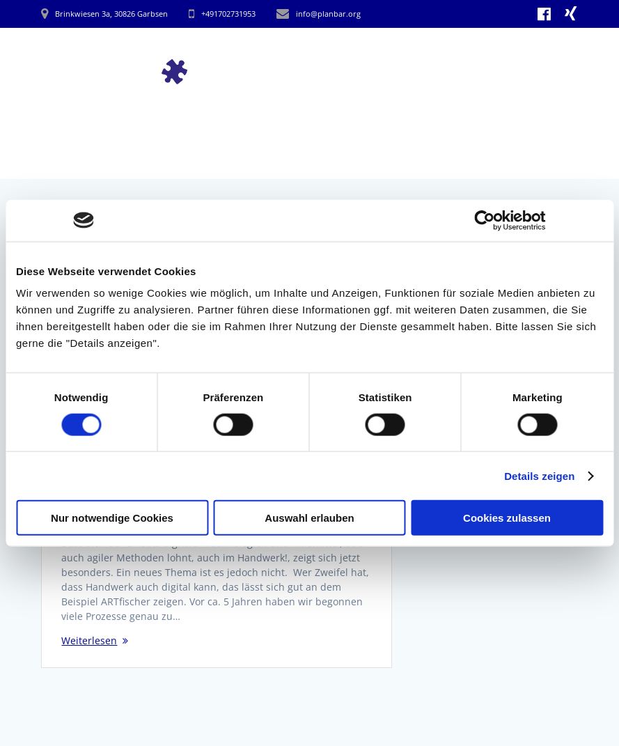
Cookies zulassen (507, 518)
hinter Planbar (533, 53)
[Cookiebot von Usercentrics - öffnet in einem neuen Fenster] (485, 220)
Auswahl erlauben (309, 518)
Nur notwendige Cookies (112, 518)
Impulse (355, 53)
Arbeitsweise (433, 53)
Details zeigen (539, 475)
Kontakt (542, 87)
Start (299, 53)
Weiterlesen (89, 640)
